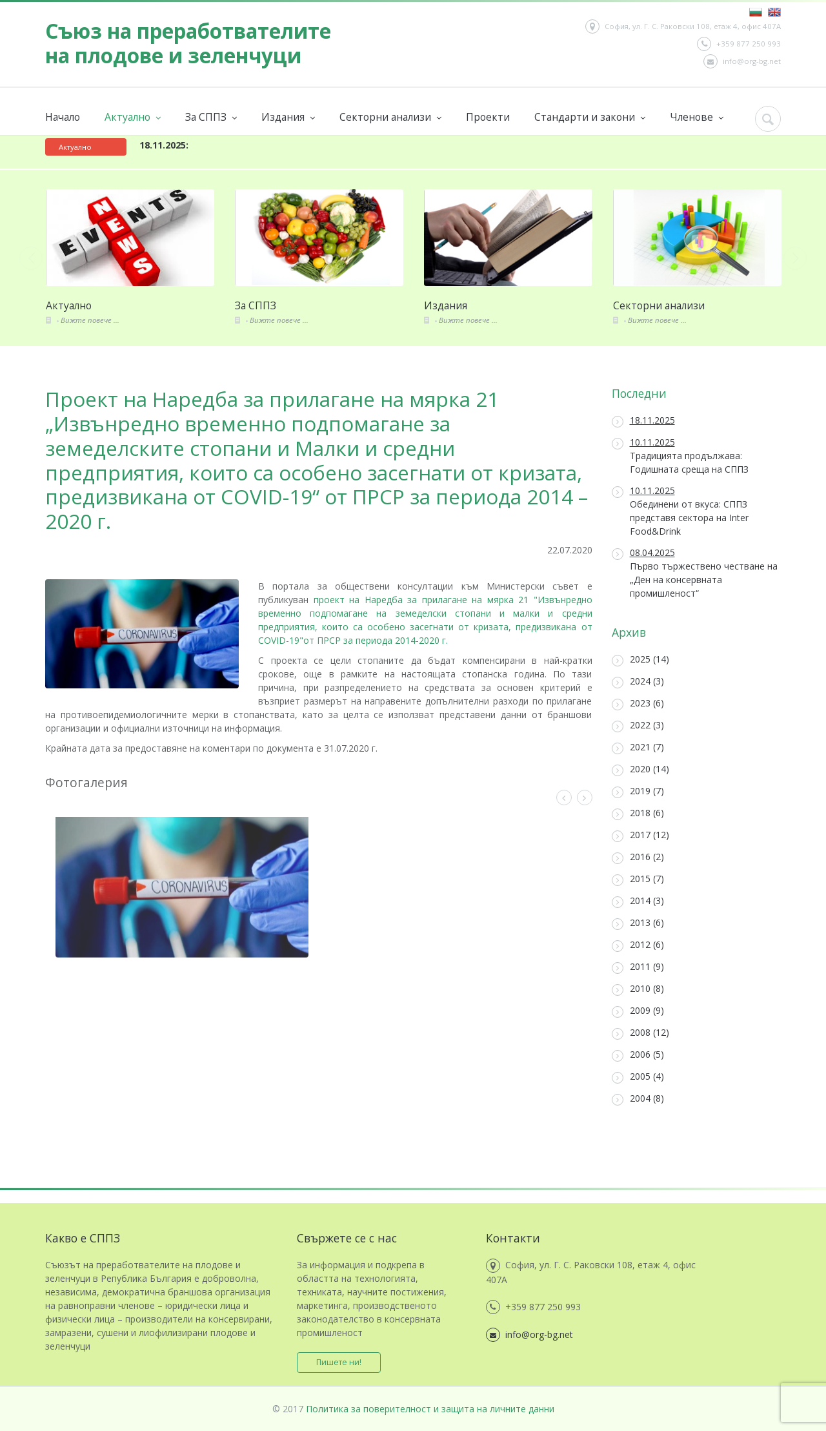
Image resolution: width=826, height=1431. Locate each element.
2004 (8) (638, 1099)
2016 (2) (638, 857)
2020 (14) (640, 769)
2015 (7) (638, 879)
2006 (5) (638, 1055)
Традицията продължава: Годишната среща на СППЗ (680, 455)
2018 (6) (638, 813)
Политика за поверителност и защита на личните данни (430, 1409)
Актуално (133, 117)
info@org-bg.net (742, 61)
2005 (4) (638, 1077)
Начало (62, 117)
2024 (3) (638, 681)
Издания (288, 117)
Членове (696, 117)
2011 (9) (638, 967)
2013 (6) (638, 923)
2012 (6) (638, 945)
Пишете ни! (338, 1362)
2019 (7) (638, 791)
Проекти (488, 117)
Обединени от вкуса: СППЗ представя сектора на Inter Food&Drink (680, 510)
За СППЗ (211, 117)
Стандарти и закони (589, 117)
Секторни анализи (390, 117)
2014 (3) (638, 901)
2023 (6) (638, 703)
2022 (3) (638, 725)
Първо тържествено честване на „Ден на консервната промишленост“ (695, 572)
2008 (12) (640, 1033)
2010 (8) (638, 989)
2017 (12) (640, 835)
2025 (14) (640, 659)
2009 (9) (638, 1011)
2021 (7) (638, 747)
